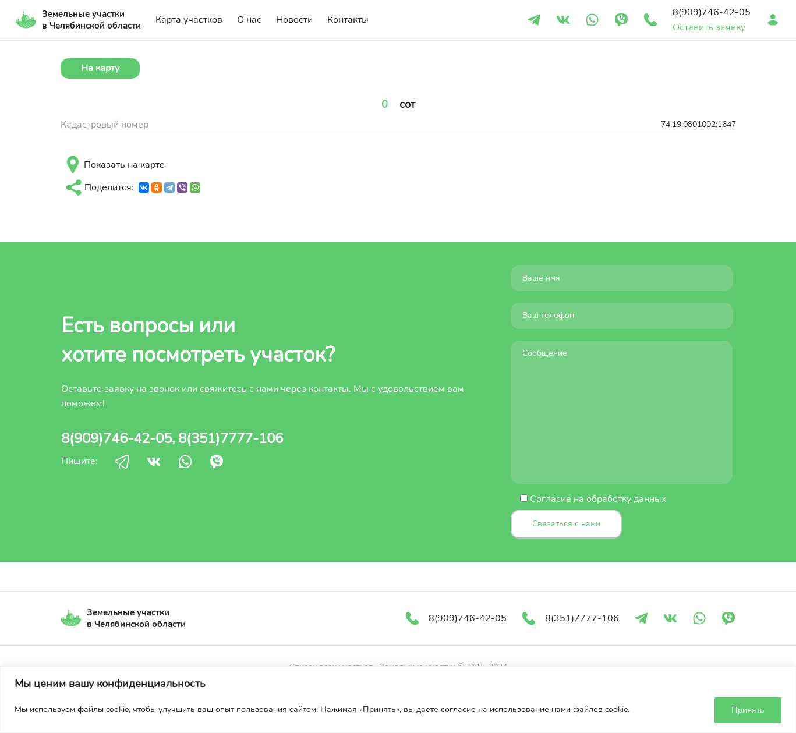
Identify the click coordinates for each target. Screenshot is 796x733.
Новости (294, 19)
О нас (249, 19)
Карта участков (188, 19)
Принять (748, 710)
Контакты (348, 19)
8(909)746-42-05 (116, 438)
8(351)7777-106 (230, 438)
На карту (100, 68)
